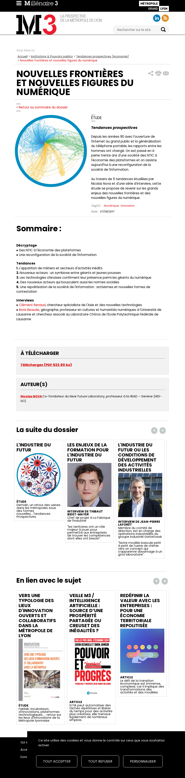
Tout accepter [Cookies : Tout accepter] (56, 761)
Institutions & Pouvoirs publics (52, 56)
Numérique (111, 205)
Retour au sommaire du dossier (43, 107)
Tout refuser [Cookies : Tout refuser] (100, 761)
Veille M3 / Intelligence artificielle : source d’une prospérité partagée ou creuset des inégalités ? (86, 613)
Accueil (23, 56)
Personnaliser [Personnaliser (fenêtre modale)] (143, 761)
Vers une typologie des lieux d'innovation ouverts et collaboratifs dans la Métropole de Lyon (37, 615)
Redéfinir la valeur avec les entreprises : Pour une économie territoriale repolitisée (140, 610)
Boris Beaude (29, 310)
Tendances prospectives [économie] (102, 56)
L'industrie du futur (34, 447)
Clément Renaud (32, 305)
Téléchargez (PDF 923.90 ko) (46, 364)
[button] (151, 73)
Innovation (128, 205)
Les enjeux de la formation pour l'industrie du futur (88, 452)
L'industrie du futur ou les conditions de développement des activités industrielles (137, 457)
